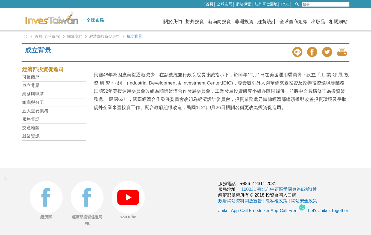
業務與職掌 (33, 94)
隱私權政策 (276, 200)
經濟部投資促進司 (104, 36)
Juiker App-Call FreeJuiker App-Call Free (258, 210)
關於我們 (172, 21)
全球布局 (224, 4)
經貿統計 (266, 21)
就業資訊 (31, 136)
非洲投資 (244, 21)
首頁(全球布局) (47, 36)
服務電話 (31, 119)
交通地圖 (31, 127)
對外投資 (194, 21)
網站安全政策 (304, 200)
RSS (285, 4)
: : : (25, 36)
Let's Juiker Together (328, 210)
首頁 (209, 4)
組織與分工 (33, 102)
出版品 (318, 21)
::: (203, 4)
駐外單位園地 (266, 4)
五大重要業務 (35, 111)
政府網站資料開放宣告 (240, 200)
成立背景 (31, 85)
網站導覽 (243, 4)
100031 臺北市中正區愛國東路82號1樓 (279, 189)
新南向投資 (219, 21)
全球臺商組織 (293, 21)
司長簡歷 (31, 77)
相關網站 (338, 21)
